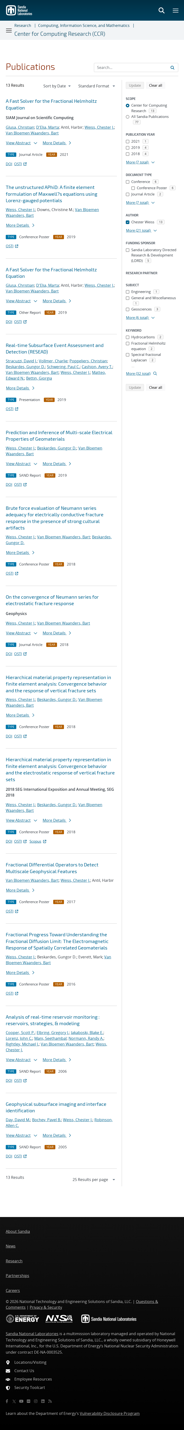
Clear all (157, 85)
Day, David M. (18, 1119)
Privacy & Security (46, 1307)
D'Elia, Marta (47, 127)
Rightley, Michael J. (22, 1044)
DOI (9, 163)
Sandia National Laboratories (32, 1333)
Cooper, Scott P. (20, 1032)
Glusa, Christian (20, 127)
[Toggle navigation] (9, 30)
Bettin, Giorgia (39, 378)
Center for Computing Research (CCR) (59, 33)
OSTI (21, 163)
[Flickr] (28, 1401)
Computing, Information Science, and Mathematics (84, 25)
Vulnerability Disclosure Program (110, 1413)
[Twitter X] (14, 1401)
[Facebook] (7, 1401)
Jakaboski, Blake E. (87, 1032)
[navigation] (57, 86)
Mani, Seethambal (50, 1038)
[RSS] (50, 1401)
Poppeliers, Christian (88, 361)
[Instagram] (35, 1401)
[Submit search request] (172, 67)
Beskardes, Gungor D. (25, 366)
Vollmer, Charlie (53, 361)
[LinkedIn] (42, 1401)
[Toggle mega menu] (176, 10)
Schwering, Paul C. (63, 366)
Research (22, 25)
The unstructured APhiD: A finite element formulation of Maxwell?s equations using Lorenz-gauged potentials (51, 193)
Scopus (38, 841)
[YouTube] (21, 1401)
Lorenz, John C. (19, 1038)
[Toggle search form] (161, 10)
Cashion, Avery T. (97, 366)
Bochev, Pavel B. (46, 1119)
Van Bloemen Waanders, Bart (32, 133)
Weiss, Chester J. (99, 127)
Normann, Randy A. (86, 1038)
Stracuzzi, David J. (21, 361)
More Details (57, 143)
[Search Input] (136, 67)
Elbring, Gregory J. (53, 1032)
